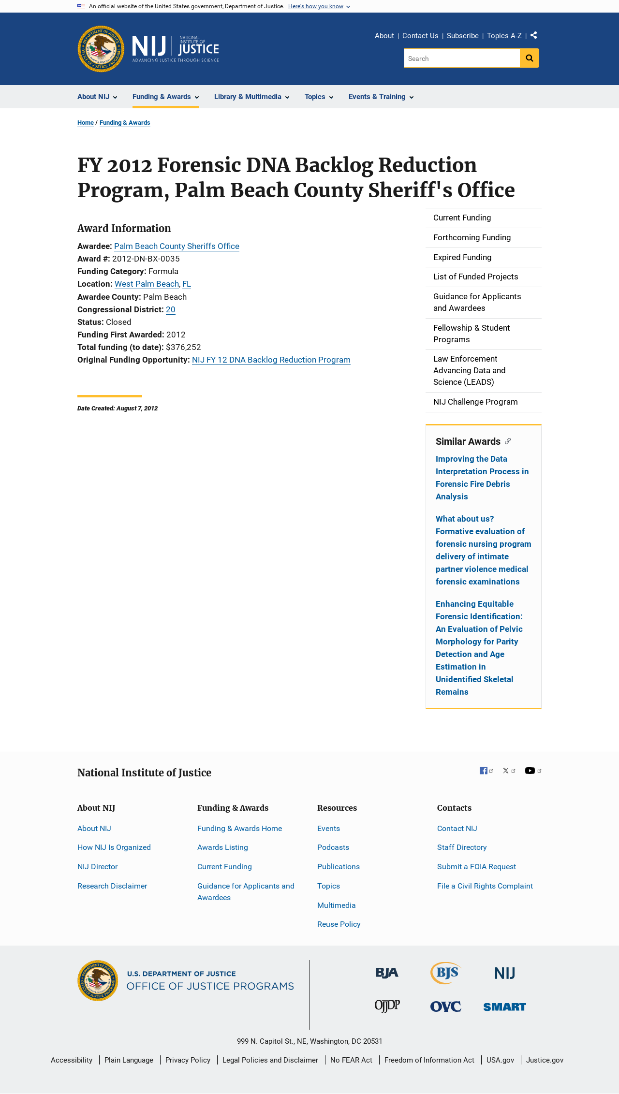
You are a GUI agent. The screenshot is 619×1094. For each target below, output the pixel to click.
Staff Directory (462, 847)
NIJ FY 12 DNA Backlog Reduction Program (271, 360)
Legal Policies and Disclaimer (270, 1060)
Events (328, 828)
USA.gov (500, 1060)
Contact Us (420, 35)
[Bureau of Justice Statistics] (446, 980)
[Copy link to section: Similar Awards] (506, 440)
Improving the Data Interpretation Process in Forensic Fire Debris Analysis (482, 477)
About (384, 35)
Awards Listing (222, 847)
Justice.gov (544, 1060)
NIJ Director (97, 866)
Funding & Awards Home (239, 828)
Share (537, 37)
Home (85, 122)
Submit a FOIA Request (476, 866)
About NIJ (94, 828)
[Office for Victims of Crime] (445, 1006)
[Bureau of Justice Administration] (387, 968)
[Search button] (529, 58)
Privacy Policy (187, 1060)
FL (186, 284)
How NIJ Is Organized (114, 847)
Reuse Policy (339, 924)
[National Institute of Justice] (505, 969)
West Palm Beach (147, 284)
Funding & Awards (125, 122)
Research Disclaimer (112, 885)
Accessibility (71, 1060)
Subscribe (463, 35)
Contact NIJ (457, 828)
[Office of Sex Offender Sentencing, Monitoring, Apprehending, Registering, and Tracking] (505, 1004)
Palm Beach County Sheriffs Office (176, 246)
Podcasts (333, 847)
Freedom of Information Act (429, 1060)
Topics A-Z (504, 35)
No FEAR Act (351, 1060)
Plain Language (128, 1060)
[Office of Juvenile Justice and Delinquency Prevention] (387, 1008)
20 (171, 309)
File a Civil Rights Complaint (485, 885)
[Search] (462, 58)
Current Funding (224, 866)
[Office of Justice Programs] (101, 49)
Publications (338, 866)
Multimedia (336, 905)
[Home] (176, 49)
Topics (328, 885)
